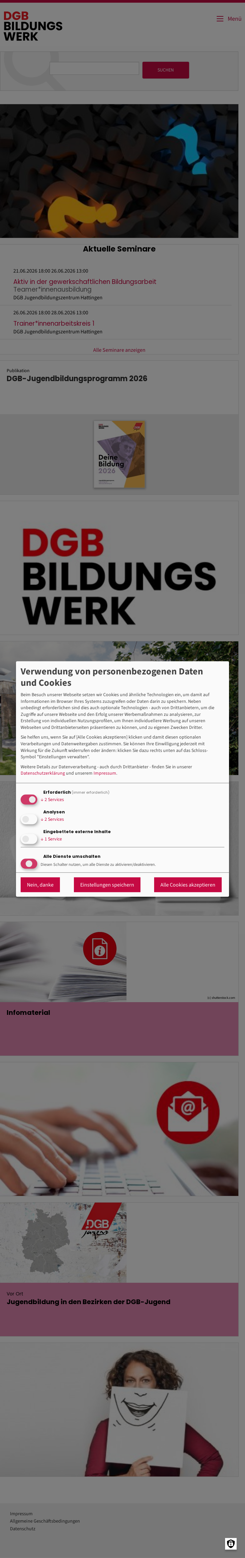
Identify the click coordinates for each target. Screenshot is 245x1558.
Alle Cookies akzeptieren (187, 884)
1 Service (51, 839)
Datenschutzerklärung (43, 773)
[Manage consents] (231, 1544)
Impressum (105, 773)
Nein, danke (40, 884)
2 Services (52, 799)
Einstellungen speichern (107, 884)
